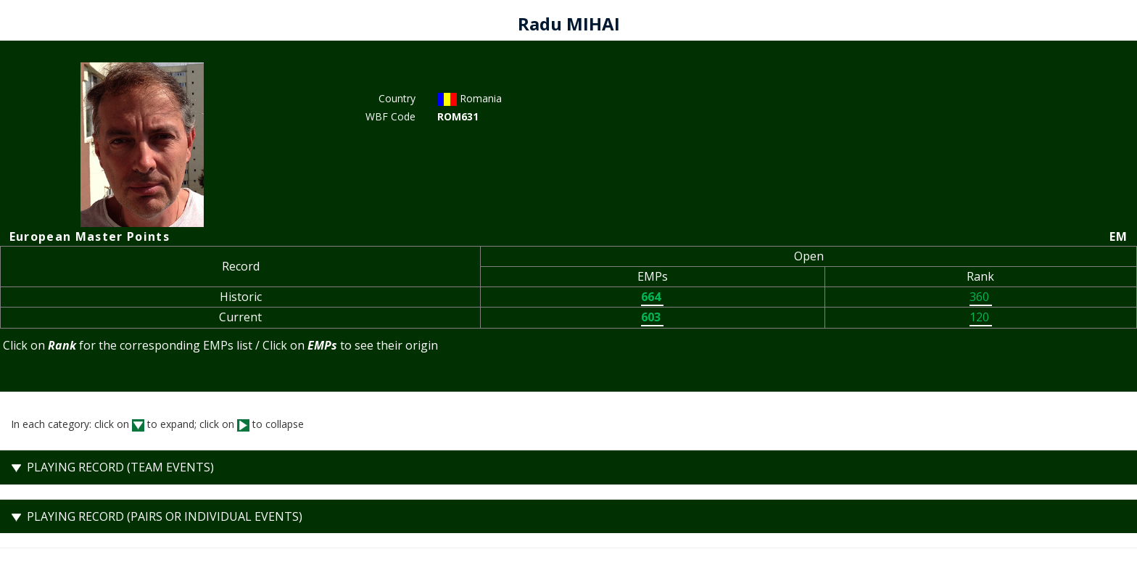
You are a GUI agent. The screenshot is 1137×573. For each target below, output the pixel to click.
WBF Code (390, 116)
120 (980, 317)
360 (980, 297)
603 (652, 317)
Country (397, 98)
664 (652, 297)
